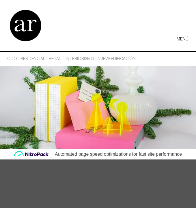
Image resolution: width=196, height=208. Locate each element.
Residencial (32, 59)
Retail (55, 59)
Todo (11, 59)
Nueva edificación (117, 59)
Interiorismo (80, 59)
